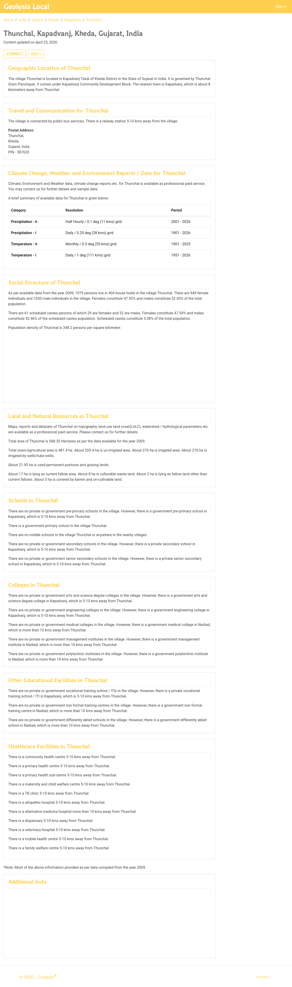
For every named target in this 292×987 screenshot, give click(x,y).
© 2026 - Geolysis (38, 977)
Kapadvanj (72, 20)
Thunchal (93, 20)
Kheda (54, 20)
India (23, 20)
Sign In (281, 6)
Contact (262, 977)
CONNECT (14, 54)
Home (8, 20)
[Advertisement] (109, 366)
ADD (34, 54)
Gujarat (37, 20)
